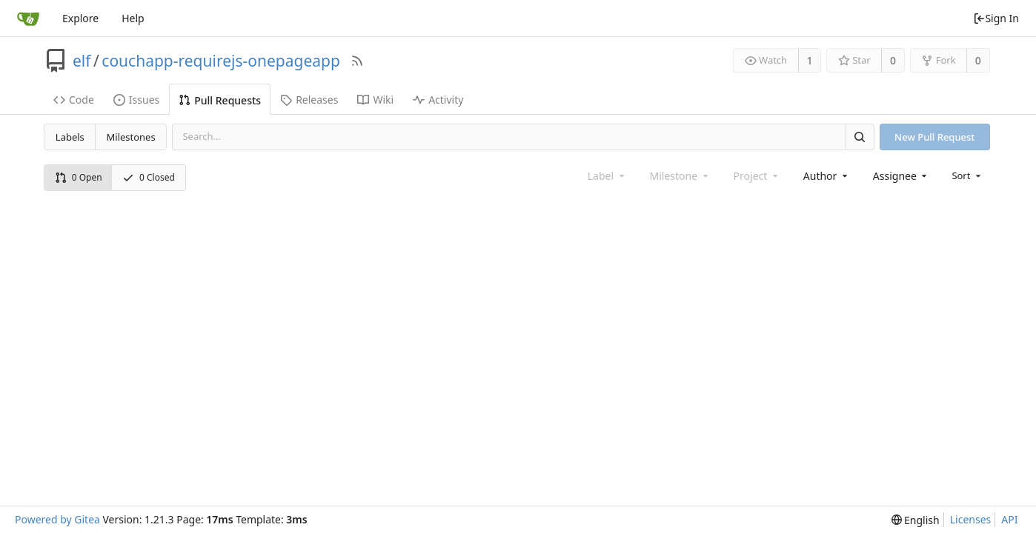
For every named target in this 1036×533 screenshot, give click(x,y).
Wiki (375, 100)
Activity (438, 100)
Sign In (996, 18)
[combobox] (827, 176)
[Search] (860, 137)
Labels (70, 137)
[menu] (967, 175)
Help (133, 18)
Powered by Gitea (57, 519)
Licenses (971, 519)
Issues (136, 100)
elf (82, 60)
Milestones (131, 137)
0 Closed (148, 177)
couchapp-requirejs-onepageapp (221, 60)
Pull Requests (220, 100)
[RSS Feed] (357, 60)
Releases (309, 100)
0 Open (78, 177)
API (1009, 519)
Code (73, 100)
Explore (80, 18)
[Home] (28, 18)
